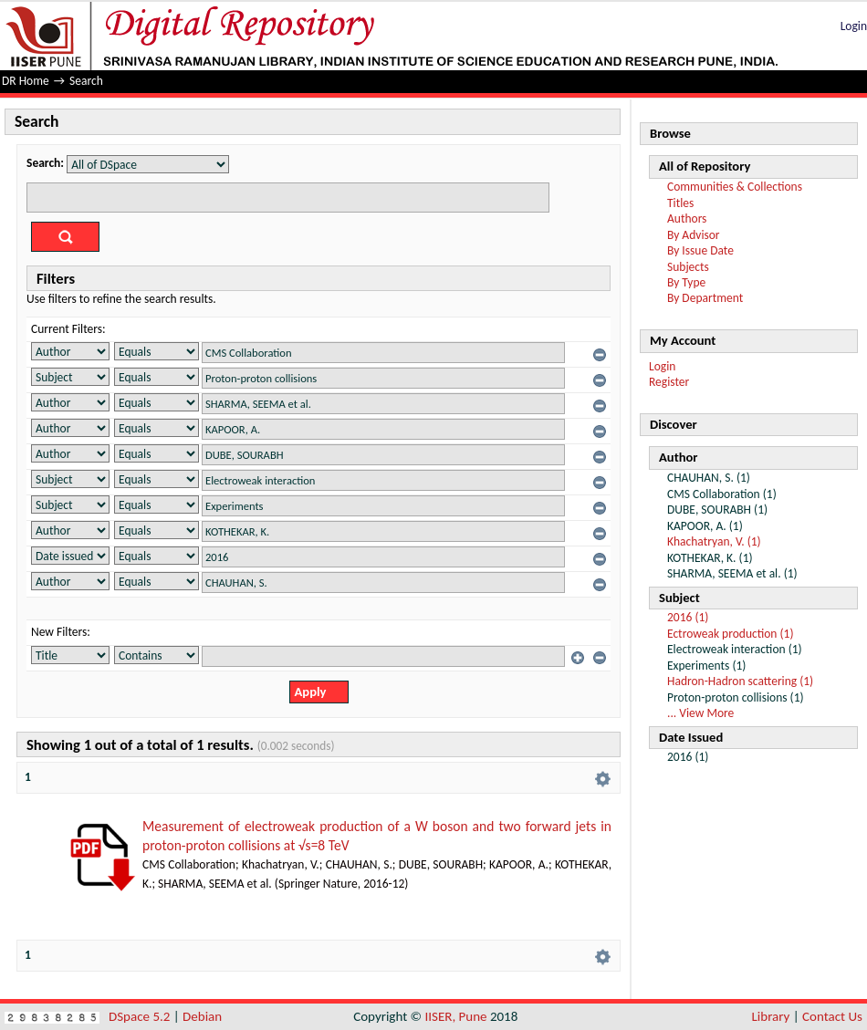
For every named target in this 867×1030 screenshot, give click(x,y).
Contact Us (832, 1016)
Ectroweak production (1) (730, 633)
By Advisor (693, 235)
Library (771, 1016)
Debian (202, 1016)
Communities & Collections (734, 186)
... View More (700, 713)
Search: (45, 163)
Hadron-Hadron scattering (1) (740, 681)
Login (854, 26)
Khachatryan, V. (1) (714, 541)
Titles (680, 203)
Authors (686, 218)
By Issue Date (700, 250)
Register (669, 382)
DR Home (25, 80)
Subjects (688, 267)
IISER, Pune (455, 1016)
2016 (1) (687, 617)
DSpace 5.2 (141, 1016)
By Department (705, 298)
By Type (686, 282)
